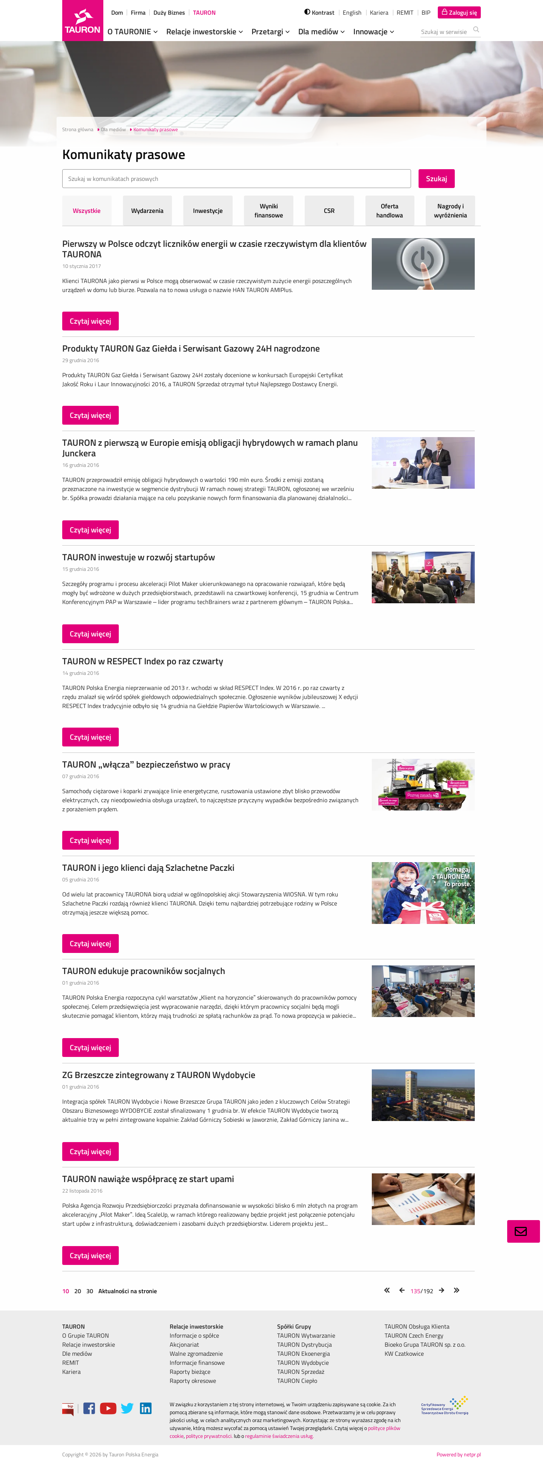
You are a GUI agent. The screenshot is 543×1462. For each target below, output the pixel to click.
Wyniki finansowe (269, 210)
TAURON (204, 12)
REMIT (405, 12)
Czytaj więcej (90, 321)
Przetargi (271, 31)
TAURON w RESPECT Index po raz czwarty (142, 661)
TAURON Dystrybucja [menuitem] (304, 1344)
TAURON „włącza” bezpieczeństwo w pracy (146, 764)
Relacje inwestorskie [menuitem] (88, 1344)
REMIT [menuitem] (70, 1362)
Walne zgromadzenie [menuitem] (196, 1353)
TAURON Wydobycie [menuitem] (303, 1362)
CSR (329, 211)
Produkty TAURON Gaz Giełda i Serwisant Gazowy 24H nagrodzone (191, 348)
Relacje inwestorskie (205, 31)
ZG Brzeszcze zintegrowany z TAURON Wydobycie (158, 1074)
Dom (117, 12)
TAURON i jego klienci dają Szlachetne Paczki (148, 867)
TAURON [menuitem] (73, 1326)
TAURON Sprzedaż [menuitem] (300, 1371)
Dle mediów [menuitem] (77, 1353)
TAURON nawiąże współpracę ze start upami (148, 1178)
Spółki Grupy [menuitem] (294, 1326)
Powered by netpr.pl (459, 1454)
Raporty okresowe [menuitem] (193, 1380)
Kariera (379, 12)
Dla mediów (322, 31)
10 (66, 1290)
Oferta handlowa (389, 210)
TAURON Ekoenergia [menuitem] (303, 1353)
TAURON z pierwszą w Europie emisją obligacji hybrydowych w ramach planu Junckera (210, 448)
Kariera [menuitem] (71, 1371)
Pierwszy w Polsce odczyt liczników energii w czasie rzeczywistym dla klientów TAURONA (214, 249)
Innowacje (374, 31)
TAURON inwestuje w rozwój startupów (138, 557)
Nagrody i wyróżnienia (450, 210)
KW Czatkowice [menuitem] (404, 1353)
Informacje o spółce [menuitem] (194, 1335)
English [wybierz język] (352, 12)
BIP (426, 12)
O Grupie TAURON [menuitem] (85, 1335)
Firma (138, 12)
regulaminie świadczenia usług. (279, 1436)
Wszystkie (87, 211)
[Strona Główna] (82, 20)
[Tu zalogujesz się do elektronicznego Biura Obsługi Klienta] (459, 12)
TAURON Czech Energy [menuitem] (414, 1335)
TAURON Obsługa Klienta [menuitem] (417, 1326)
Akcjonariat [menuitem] (184, 1344)
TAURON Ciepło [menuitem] (297, 1380)
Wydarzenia (147, 211)
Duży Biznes (169, 12)
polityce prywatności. (209, 1436)
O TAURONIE (133, 31)
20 (77, 1290)
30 (89, 1290)
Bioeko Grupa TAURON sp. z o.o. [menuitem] (425, 1344)
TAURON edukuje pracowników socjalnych (143, 970)
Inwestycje (208, 211)
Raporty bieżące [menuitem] (190, 1371)
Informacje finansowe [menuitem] (197, 1362)
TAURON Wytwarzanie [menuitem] (306, 1335)
